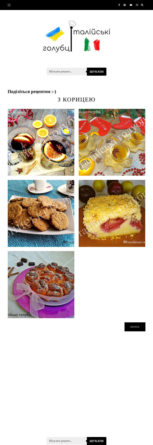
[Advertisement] (76, 386)
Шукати (97, 71)
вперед (134, 327)
